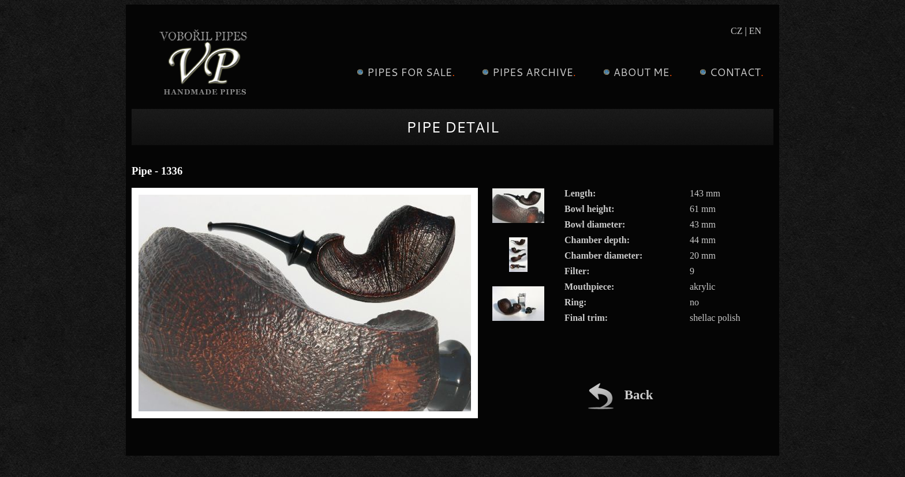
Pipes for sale (404, 72)
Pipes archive (527, 72)
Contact (730, 72)
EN (755, 31)
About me (636, 72)
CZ (736, 31)
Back (620, 395)
